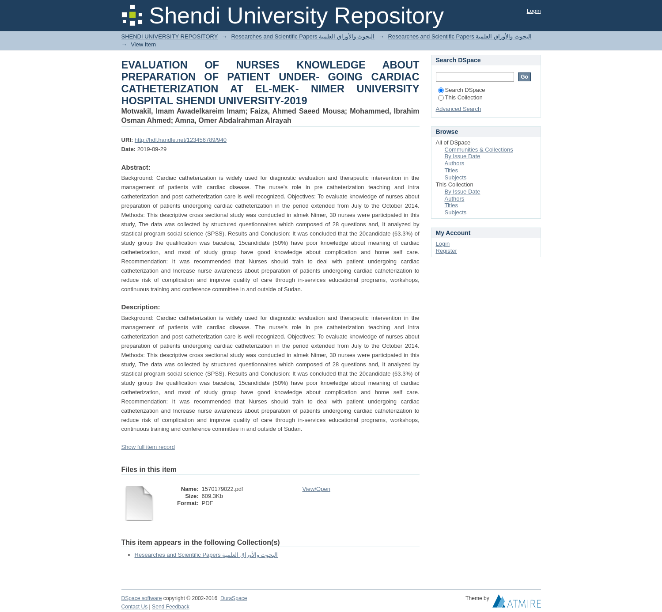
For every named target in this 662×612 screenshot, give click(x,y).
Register (446, 250)
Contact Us (134, 607)
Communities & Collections (479, 149)
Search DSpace (461, 90)
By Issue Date (462, 156)
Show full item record (148, 447)
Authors (455, 163)
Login (534, 11)
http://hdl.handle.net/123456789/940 (181, 140)
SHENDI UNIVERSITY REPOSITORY (169, 36)
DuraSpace (233, 598)
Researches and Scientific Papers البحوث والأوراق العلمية (303, 36)
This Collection (460, 97)
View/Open (316, 489)
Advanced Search (458, 109)
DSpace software (141, 598)
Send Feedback (170, 607)
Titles (451, 170)
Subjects (456, 177)
